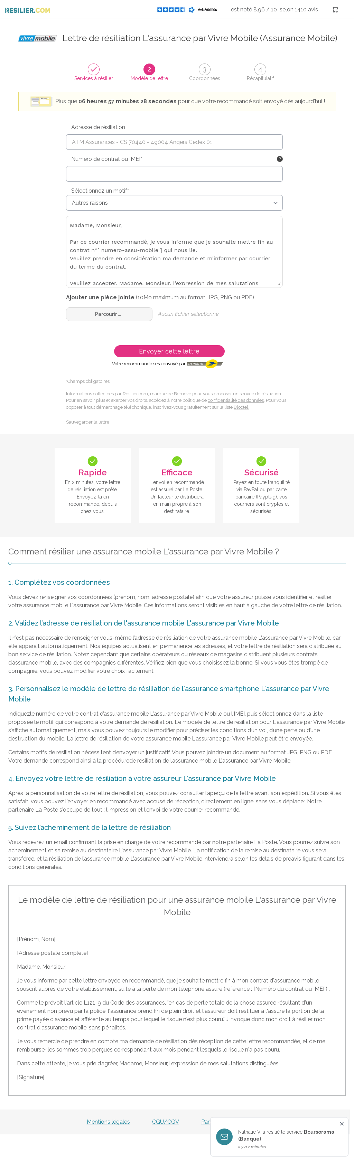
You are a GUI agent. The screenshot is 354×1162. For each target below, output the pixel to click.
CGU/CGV (165, 1122)
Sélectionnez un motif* (100, 190)
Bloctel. (241, 407)
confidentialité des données (236, 400)
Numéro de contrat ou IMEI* (106, 159)
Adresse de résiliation (98, 127)
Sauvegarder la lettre (87, 422)
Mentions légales (108, 1122)
